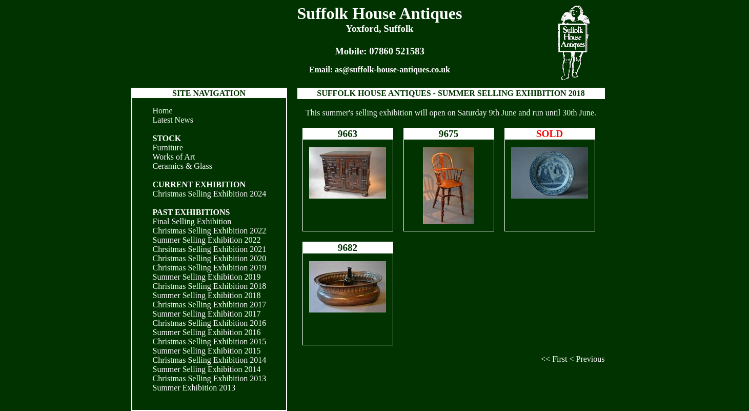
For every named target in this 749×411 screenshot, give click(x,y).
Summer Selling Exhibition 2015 (207, 350)
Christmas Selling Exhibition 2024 (210, 193)
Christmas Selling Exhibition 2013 (210, 378)
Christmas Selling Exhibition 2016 (210, 323)
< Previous (586, 359)
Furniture (168, 147)
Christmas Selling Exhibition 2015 (210, 341)
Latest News (173, 119)
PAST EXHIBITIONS (191, 212)
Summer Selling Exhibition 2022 (207, 240)
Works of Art (174, 156)
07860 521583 (396, 51)
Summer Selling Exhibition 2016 (207, 332)
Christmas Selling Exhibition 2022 (210, 230)
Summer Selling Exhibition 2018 (207, 295)
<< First (554, 359)
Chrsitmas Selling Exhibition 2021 (210, 249)
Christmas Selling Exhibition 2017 (210, 304)
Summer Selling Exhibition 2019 (207, 276)
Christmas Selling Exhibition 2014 (210, 360)
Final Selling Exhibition (192, 221)
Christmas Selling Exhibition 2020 (210, 258)
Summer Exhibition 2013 (194, 387)
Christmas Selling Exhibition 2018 (210, 286)
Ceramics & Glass (182, 166)
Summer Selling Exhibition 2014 (207, 369)
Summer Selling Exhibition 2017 (207, 313)
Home (163, 110)
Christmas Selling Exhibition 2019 (210, 267)
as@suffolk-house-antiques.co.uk (392, 69)
